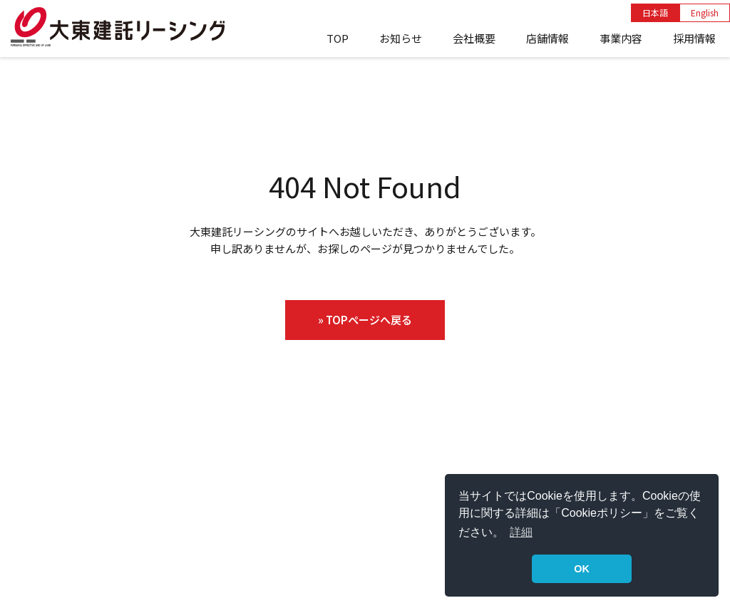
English (705, 12)
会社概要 (474, 38)
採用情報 (694, 38)
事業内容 (621, 38)
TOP (338, 38)
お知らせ (400, 38)
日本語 (655, 12)
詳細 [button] (521, 532)
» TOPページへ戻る (365, 319)
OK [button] (582, 568)
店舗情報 (547, 38)
